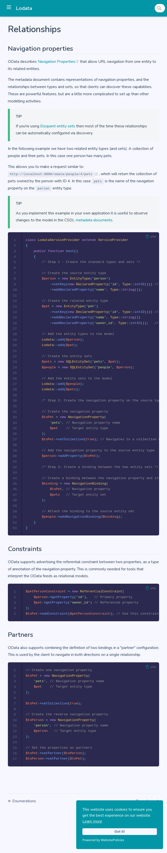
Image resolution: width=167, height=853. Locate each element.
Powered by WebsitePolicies (103, 840)
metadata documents (93, 220)
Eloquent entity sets (57, 126)
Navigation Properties (59, 61)
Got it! (119, 831)
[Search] (160, 8)
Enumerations (24, 813)
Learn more (92, 821)
